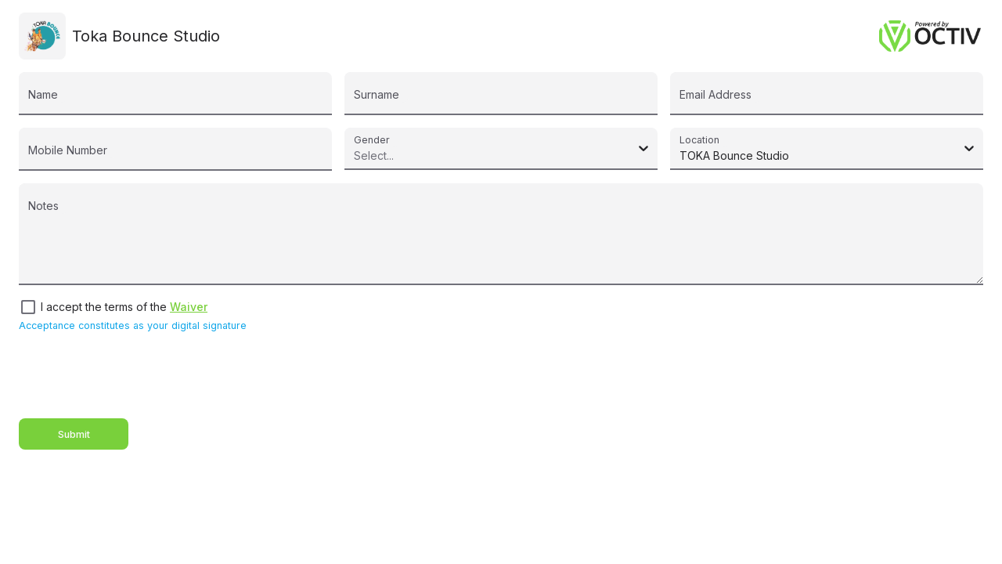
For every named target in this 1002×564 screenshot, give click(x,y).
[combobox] (357, 156)
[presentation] (138, 375)
